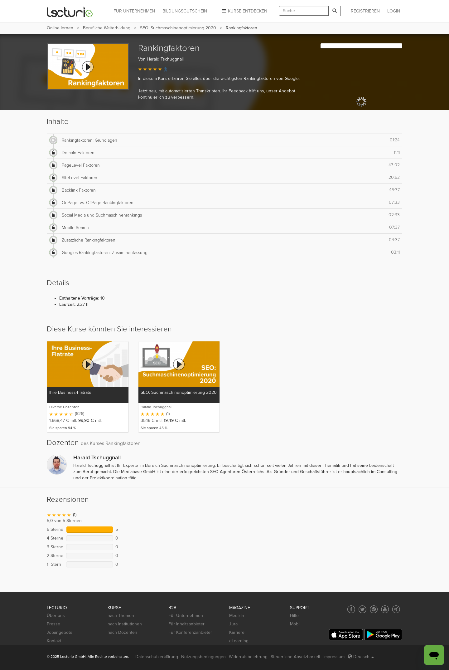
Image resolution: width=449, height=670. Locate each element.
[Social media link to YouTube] (385, 609)
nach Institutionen (125, 624)
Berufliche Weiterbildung (106, 28)
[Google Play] (383, 634)
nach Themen (121, 615)
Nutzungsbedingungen (203, 656)
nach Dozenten (122, 632)
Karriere (236, 632)
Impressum (334, 656)
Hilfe (294, 615)
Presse (53, 624)
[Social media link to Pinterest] (374, 609)
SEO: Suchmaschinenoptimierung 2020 (178, 28)
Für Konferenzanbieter (190, 632)
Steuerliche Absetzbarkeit (295, 656)
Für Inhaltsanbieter (186, 624)
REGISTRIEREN (365, 11)
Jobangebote (59, 632)
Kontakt (54, 640)
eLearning (239, 640)
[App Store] (346, 634)
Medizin (236, 615)
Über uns (56, 615)
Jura (233, 624)
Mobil (295, 624)
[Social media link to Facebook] (351, 609)
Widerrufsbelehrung (248, 656)
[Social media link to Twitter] (362, 609)
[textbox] (304, 11)
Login (393, 11)
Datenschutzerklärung (156, 656)
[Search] (334, 11)
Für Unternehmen (185, 615)
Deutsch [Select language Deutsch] (361, 656)
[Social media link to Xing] (396, 609)
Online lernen (60, 28)
